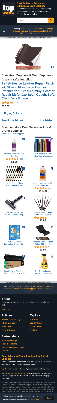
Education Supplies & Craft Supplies (26, 75)
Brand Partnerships (9, 340)
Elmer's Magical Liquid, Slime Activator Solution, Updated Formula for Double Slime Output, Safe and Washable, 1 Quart (43, 184)
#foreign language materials (39, 290)
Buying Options (13, 113)
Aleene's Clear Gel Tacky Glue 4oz (14, 155)
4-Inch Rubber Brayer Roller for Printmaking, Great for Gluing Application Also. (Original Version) (14, 213)
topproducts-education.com (16, 373)
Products (33, 330)
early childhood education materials (36, 32)
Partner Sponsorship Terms (13, 347)
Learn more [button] (34, 399)
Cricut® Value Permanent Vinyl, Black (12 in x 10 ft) (14, 272)
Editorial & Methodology (11, 319)
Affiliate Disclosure (9, 323)
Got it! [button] (49, 398)
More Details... (46, 120)
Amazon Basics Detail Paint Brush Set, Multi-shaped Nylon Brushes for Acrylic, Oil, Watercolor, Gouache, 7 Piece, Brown (42, 213)
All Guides (34, 319)
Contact (5, 351)
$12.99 (6, 106)
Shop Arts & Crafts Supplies (13, 134)
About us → (6, 310)
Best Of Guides (36, 323)
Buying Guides (36, 326)
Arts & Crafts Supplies (17, 79)
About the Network (9, 344)
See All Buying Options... (12, 120)
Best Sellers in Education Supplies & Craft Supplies (31, 4)
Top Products (7, 369)
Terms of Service (8, 330)
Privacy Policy (7, 326)
